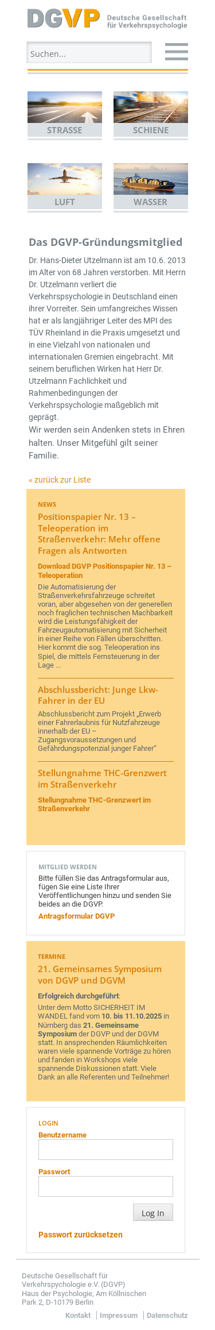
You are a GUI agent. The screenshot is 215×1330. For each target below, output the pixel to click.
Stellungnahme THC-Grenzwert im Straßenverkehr (102, 778)
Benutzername (62, 1135)
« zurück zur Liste (60, 479)
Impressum (119, 1315)
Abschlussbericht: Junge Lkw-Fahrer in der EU (98, 695)
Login (48, 1123)
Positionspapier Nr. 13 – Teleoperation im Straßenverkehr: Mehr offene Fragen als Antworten (99, 533)
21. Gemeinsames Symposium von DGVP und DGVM (100, 974)
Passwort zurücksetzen (80, 1234)
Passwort (54, 1171)
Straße (64, 130)
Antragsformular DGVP (76, 916)
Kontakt (78, 1315)
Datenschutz (167, 1315)
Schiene (151, 130)
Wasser (150, 201)
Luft (64, 201)
